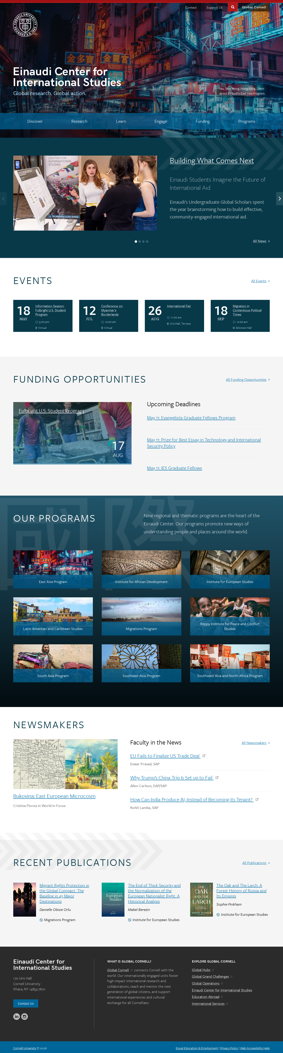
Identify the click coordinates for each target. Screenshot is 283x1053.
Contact (191, 5)
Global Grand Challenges (212, 974)
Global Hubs (203, 967)
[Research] (79, 119)
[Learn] (121, 119)
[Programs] (247, 119)
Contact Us (26, 1001)
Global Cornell (254, 5)
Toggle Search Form (233, 4)
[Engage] (160, 119)
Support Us (214, 5)
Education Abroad (208, 994)
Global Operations (208, 981)
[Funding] (203, 119)
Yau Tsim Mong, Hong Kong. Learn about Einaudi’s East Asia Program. (242, 89)
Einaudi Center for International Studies (222, 988)
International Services (210, 1001)
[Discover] (35, 119)
